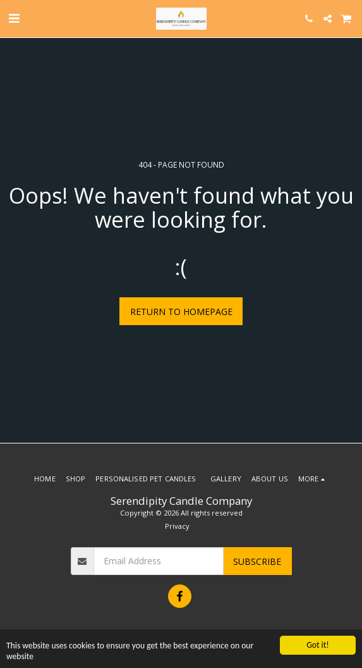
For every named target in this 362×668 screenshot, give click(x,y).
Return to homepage (181, 312)
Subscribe (257, 561)
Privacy (177, 526)
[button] (14, 18)
